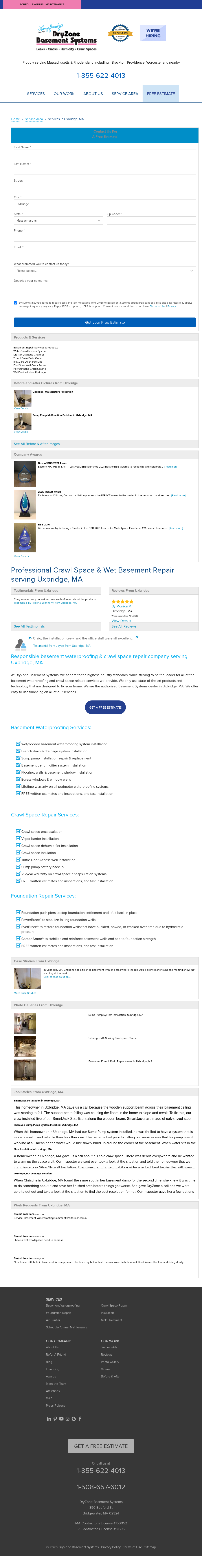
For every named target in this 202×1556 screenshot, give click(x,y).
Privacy (171, 306)
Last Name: (22, 164)
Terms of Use (157, 306)
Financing (52, 1369)
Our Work (64, 93)
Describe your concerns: (31, 280)
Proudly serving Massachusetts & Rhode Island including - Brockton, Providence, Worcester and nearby (101, 62)
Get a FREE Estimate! (105, 707)
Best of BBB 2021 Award (52, 463)
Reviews (106, 1354)
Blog (49, 1362)
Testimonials (109, 1347)
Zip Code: (114, 214)
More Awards (21, 556)
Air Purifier (53, 1320)
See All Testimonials (29, 626)
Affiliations (53, 1391)
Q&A (49, 1398)
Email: (19, 247)
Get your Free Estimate (105, 322)
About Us (93, 93)
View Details (21, 408)
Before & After (111, 1376)
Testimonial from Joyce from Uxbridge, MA (61, 645)
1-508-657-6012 (101, 1486)
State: (18, 214)
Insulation (107, 1313)
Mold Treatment (111, 1320)
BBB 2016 (44, 524)
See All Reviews (124, 626)
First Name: (22, 147)
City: (18, 197)
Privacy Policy (111, 1547)
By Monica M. (122, 606)
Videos (105, 1369)
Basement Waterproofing (63, 1305)
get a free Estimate (101, 1446)
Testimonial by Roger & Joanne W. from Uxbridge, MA (45, 603)
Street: (19, 180)
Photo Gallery (110, 1362)
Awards (51, 1376)
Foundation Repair (58, 1313)
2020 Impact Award (49, 492)
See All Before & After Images (37, 443)
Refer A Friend (56, 1354)
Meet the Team (56, 1383)
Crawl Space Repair (114, 1305)
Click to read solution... (57, 977)
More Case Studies (25, 993)
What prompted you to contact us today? (41, 264)
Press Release (56, 1405)
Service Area (125, 93)
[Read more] (171, 466)
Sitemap (150, 1547)
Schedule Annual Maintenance (42, 4)
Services (36, 93)
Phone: (19, 230)
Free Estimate (161, 93)
